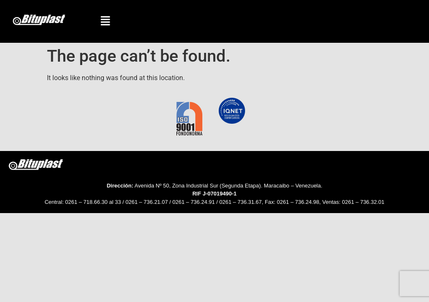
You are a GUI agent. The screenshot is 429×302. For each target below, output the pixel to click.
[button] (105, 21)
